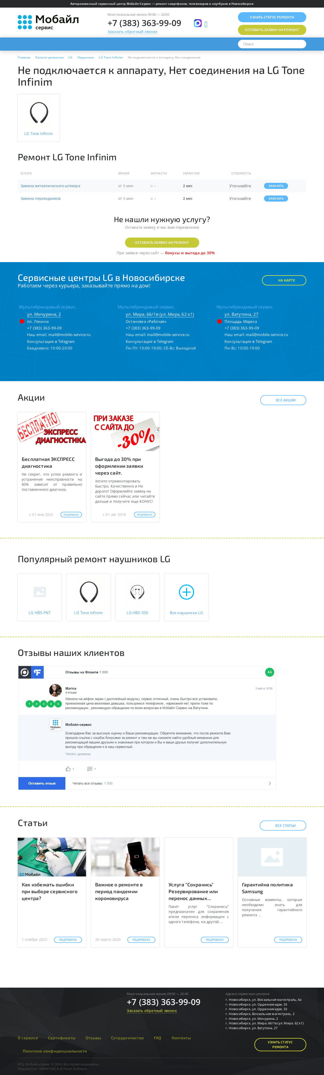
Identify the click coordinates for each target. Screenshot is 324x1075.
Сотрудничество (127, 1037)
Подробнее (71, 514)
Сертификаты (61, 1037)
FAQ (157, 1037)
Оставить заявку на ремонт (162, 242)
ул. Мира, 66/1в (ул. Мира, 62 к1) (160, 314)
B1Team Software (73, 1068)
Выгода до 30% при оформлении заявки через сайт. (119, 466)
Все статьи (281, 826)
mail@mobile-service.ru (69, 334)
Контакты (181, 1037)
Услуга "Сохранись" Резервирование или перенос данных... (193, 891)
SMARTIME (47, 1068)
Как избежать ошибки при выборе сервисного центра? (49, 891)
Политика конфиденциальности (55, 1050)
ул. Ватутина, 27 (241, 314)
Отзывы (93, 1037)
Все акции (281, 400)
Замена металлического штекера (50, 185)
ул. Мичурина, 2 (44, 314)
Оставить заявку (272, 30)
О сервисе (28, 1037)
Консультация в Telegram (51, 341)
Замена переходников (40, 198)
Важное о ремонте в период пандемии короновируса (119, 891)
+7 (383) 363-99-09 (144, 23)
